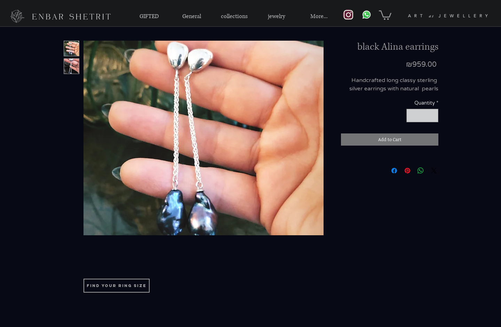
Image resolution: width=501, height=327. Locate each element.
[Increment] (433, 115)
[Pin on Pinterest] (407, 170)
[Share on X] (434, 170)
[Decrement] (412, 115)
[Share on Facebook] (394, 170)
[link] (385, 14)
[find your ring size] (117, 286)
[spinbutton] (422, 115)
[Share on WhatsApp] (420, 170)
